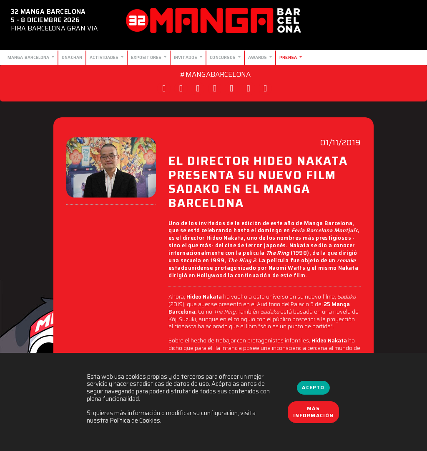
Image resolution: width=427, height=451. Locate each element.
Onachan (72, 57)
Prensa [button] (288, 57)
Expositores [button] (147, 57)
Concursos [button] (223, 57)
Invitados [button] (186, 57)
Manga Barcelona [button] (29, 57)
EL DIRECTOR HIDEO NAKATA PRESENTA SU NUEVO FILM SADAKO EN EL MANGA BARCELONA (258, 183)
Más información (313, 412)
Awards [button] (258, 57)
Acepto (313, 387)
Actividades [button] (105, 57)
